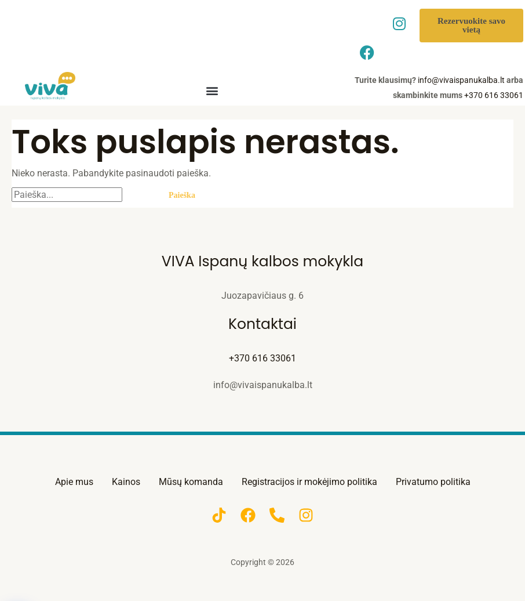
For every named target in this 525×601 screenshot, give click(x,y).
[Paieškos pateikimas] (138, 195)
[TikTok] (219, 515)
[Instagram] (305, 515)
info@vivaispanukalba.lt (461, 80)
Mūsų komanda (191, 481)
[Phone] (277, 515)
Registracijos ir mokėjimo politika (309, 481)
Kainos (126, 481)
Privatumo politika (433, 481)
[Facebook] (248, 515)
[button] (211, 90)
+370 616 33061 (493, 95)
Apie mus (74, 481)
